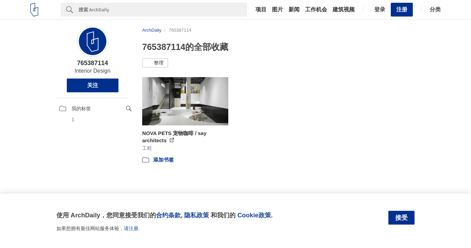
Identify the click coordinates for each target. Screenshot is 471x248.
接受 (401, 217)
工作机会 (316, 9)
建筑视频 (344, 9)
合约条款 (168, 215)
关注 (92, 85)
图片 (277, 9)
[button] (155, 63)
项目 (260, 9)
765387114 (92, 63)
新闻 (294, 9)
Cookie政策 (254, 215)
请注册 (131, 228)
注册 (401, 9)
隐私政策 (196, 215)
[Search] (162, 10)
